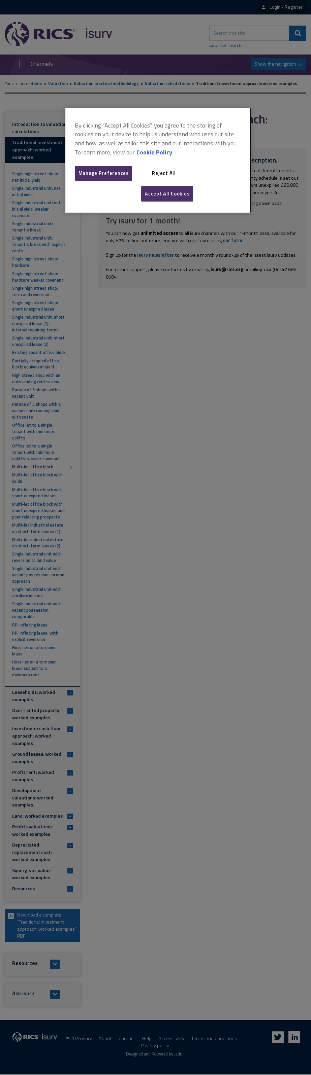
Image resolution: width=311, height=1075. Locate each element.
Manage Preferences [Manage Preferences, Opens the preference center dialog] (104, 173)
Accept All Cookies (167, 194)
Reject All (164, 173)
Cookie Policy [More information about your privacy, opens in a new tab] (154, 152)
